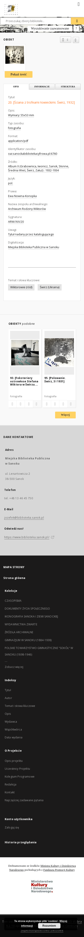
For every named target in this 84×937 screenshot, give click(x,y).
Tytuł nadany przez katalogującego (31, 234)
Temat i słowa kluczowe (20, 706)
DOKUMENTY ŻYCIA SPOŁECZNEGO (27, 608)
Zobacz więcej (14, 667)
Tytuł (8, 690)
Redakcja (10, 784)
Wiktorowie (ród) (21, 287)
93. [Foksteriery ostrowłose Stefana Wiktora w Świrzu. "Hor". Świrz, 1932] (24, 381)
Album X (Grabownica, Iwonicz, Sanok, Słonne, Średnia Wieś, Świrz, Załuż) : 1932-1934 (38, 168)
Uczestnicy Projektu (17, 769)
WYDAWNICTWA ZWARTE (21, 624)
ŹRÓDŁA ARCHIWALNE (19, 632)
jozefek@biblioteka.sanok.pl (24, 518)
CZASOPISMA (13, 601)
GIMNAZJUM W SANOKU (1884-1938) (28, 640)
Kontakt (10, 792)
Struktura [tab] (68, 86)
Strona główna (14, 578)
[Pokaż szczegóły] (36, 404)
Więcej (65, 414)
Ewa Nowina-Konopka (22, 196)
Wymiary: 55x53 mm (21, 115)
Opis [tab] (16, 86)
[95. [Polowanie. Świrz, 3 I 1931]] (59, 352)
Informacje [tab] (42, 86)
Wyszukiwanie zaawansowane (50, 28)
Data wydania (13, 737)
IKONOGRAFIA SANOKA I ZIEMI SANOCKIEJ (31, 616)
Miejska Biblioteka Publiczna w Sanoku (33, 247)
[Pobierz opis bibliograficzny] (21, 404)
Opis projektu (14, 761)
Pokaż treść (19, 74)
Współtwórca (13, 729)
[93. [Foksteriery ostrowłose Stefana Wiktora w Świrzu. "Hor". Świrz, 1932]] (25, 352)
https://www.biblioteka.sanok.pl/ (26, 537)
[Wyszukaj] (77, 21)
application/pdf (18, 141)
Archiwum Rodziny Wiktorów (27, 209)
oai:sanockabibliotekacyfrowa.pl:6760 (32, 154)
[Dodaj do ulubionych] (76, 40)
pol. (10, 183)
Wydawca (11, 722)
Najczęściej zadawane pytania (24, 800)
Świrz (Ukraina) (49, 287)
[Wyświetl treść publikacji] (29, 404)
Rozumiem (49, 925)
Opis (8, 714)
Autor (8, 698)
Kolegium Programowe (19, 776)
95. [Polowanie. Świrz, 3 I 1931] (55, 379)
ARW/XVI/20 (16, 222)
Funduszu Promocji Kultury (59, 869)
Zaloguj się (12, 827)
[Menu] (79, 3)
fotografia (14, 128)
